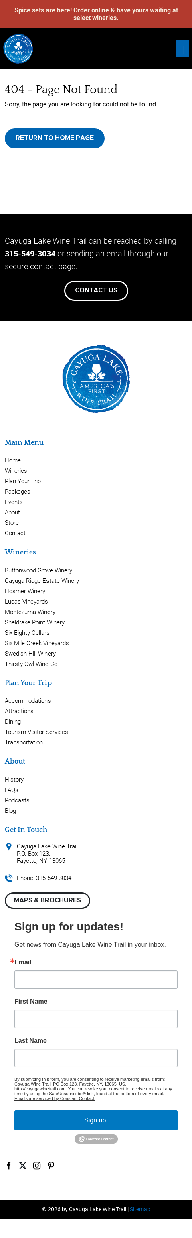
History (14, 779)
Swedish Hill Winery (30, 653)
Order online (91, 10)
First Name (31, 1001)
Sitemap (140, 1209)
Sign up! (96, 1120)
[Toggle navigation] (182, 48)
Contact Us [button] (96, 290)
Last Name (30, 1041)
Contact (15, 533)
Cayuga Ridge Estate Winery (42, 580)
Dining (13, 721)
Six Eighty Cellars (27, 632)
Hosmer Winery (25, 591)
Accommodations (28, 700)
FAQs (11, 790)
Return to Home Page (55, 138)
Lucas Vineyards (26, 601)
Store (12, 522)
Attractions (19, 711)
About (12, 512)
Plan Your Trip (23, 481)
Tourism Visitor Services (36, 732)
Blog (10, 810)
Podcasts (17, 800)
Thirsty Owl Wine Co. (32, 664)
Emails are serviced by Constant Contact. (54, 1098)
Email (23, 962)
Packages (17, 491)
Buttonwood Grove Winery (38, 570)
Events (14, 502)
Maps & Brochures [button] (47, 900)
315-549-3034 (30, 253)
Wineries (16, 470)
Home (13, 460)
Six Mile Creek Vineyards (37, 643)
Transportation (24, 742)
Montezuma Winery (30, 612)
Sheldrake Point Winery (35, 622)
